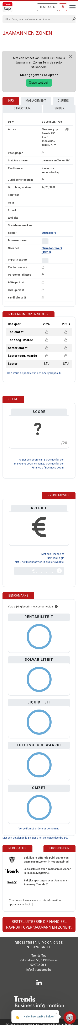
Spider (59, 108)
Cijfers (63, 100)
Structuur (22, 108)
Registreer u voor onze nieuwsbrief (39, 945)
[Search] (37, 19)
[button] (45, 241)
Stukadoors (49, 232)
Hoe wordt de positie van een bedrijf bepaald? (34, 373)
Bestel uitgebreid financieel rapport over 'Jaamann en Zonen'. (39, 924)
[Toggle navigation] (71, 6)
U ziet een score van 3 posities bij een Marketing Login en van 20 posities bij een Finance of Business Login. (39, 463)
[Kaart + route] (67, 129)
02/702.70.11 (39, 965)
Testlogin (47, 7)
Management (36, 100)
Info (10, 100)
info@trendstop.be (39, 970)
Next (69, 324)
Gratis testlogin (39, 82)
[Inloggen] (63, 7)
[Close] (70, 56)
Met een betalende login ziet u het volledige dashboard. (35, 837)
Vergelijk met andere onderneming (39, 828)
